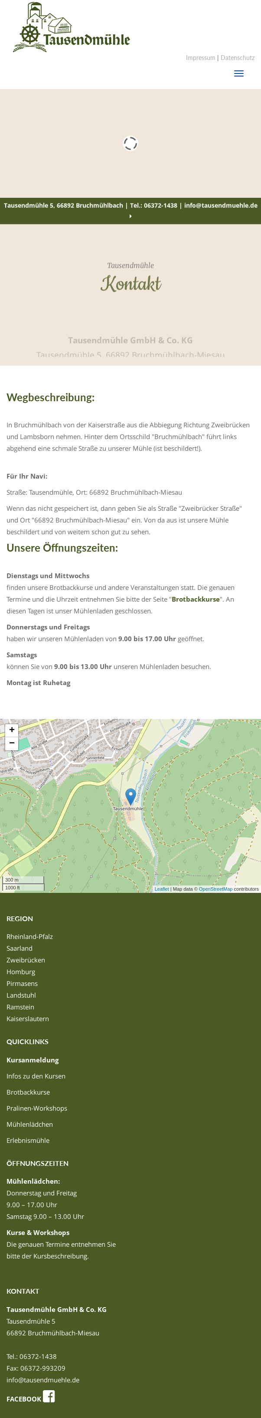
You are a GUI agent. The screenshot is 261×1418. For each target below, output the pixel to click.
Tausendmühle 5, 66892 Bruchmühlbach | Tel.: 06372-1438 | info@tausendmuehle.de (131, 211)
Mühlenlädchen (30, 1124)
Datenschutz (237, 57)
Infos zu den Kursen (36, 1076)
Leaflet (162, 889)
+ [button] (12, 730)
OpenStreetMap (216, 889)
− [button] (12, 743)
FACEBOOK (32, 1399)
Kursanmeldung (33, 1059)
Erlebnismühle (28, 1140)
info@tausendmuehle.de (43, 1379)
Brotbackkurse (196, 599)
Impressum (200, 57)
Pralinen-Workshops (37, 1108)
